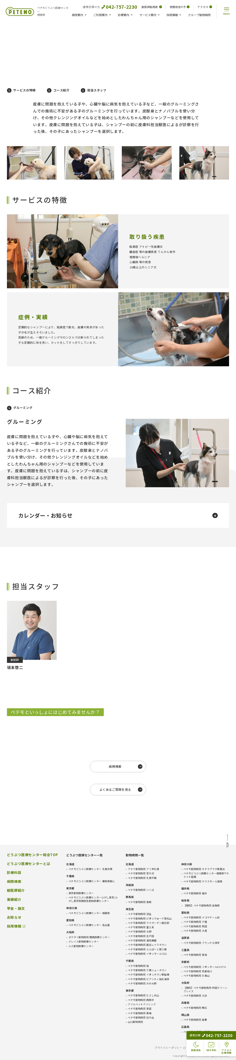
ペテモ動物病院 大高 (195, 930)
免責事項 (196, 1048)
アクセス (204, 7)
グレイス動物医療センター (84, 941)
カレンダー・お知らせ (118, 515)
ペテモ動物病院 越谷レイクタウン (147, 944)
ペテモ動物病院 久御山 (196, 975)
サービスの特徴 (21, 90)
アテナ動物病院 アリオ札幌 (143, 869)
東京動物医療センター (81, 893)
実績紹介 (14, 899)
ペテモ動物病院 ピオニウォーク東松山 (150, 918)
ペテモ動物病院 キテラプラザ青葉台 (204, 869)
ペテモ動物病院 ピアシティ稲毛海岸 (148, 979)
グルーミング (20, 407)
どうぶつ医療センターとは (28, 863)
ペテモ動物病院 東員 (195, 954)
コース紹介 (58, 90)
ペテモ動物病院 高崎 (140, 902)
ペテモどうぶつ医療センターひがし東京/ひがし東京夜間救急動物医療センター (93, 899)
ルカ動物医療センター (81, 946)
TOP (227, 841)
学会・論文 (16, 908)
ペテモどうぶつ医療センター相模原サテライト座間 (206, 875)
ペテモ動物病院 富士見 (141, 927)
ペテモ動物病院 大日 (195, 995)
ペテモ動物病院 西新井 (141, 1000)
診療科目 (14, 872)
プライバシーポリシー (168, 1048)
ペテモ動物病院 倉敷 (195, 1019)
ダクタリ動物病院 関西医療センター (89, 937)
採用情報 (172, 15)
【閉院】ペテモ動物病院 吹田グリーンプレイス (205, 989)
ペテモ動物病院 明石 (195, 1007)
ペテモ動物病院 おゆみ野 (142, 983)
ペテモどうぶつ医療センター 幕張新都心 (92, 881)
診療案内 (123, 15)
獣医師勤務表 (152, 7)
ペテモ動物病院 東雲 (140, 1008)
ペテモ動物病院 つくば (141, 890)
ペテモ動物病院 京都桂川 (197, 971)
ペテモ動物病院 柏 (138, 966)
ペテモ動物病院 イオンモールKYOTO (204, 967)
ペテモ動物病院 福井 (195, 893)
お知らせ (14, 917)
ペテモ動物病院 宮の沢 (141, 873)
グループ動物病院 (199, 15)
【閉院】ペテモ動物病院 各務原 (201, 905)
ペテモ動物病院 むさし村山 (143, 995)
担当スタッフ (93, 90)
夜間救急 (180, 7)
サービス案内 (147, 15)
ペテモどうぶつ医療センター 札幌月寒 (90, 869)
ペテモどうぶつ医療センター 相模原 (89, 913)
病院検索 (14, 881)
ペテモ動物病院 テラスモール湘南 (202, 881)
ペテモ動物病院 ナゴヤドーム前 (201, 917)
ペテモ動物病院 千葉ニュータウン (147, 970)
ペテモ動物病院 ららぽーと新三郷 (147, 949)
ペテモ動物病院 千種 (195, 921)
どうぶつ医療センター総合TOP (32, 854)
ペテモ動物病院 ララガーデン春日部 (148, 923)
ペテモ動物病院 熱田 (195, 926)
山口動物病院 (135, 1022)
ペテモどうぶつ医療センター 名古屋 (89, 925)
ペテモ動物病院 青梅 (140, 1013)
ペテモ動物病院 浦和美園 (142, 940)
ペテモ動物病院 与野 (140, 931)
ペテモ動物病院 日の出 (141, 1017)
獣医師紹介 (16, 890)
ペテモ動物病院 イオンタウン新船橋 (148, 974)
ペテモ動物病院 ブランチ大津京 (201, 942)
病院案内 (77, 15)
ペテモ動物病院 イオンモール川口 (147, 953)
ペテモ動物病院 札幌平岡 (142, 878)
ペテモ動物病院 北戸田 (141, 936)
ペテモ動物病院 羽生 (140, 914)
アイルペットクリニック (142, 1004)
